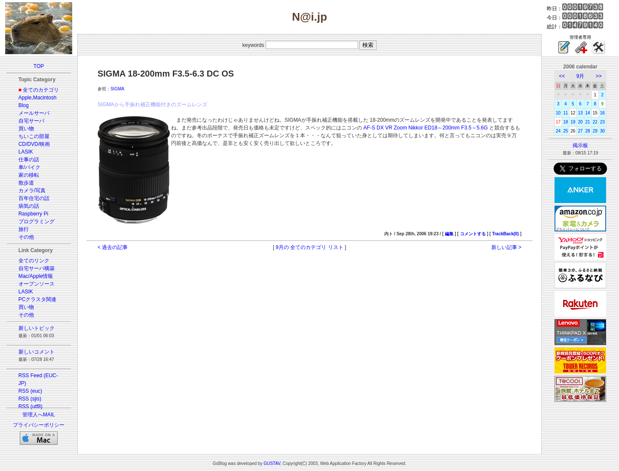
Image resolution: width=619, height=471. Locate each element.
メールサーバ (33, 113)
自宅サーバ (31, 121)
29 (595, 131)
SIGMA (117, 88)
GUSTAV (272, 463)
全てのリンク (33, 261)
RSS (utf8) (30, 406)
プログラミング (36, 222)
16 (602, 113)
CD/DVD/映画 (34, 144)
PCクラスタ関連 (37, 299)
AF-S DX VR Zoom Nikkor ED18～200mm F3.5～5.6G (425, 128)
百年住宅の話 (33, 198)
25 (565, 131)
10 (558, 113)
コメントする (473, 233)
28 (587, 131)
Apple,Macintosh (37, 98)
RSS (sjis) (29, 399)
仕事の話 (28, 160)
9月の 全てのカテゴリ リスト (309, 247)
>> (599, 76)
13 (580, 113)
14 (587, 113)
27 (580, 131)
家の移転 (28, 175)
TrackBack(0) (505, 233)
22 (595, 122)
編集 (449, 233)
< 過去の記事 (113, 247)
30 (602, 131)
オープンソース (36, 284)
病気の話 (28, 206)
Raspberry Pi (33, 214)
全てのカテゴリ (41, 90)
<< (562, 76)
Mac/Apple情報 (35, 276)
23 (602, 122)
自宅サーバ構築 (36, 268)
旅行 (23, 229)
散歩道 (26, 183)
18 (565, 122)
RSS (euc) (30, 391)
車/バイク (29, 167)
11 (565, 113)
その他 (26, 237)
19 (572, 122)
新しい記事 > (506, 247)
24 (558, 131)
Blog (23, 105)
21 (587, 122)
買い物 (26, 129)
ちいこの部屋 (33, 136)
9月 (580, 76)
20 (580, 122)
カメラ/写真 (32, 191)
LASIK (25, 152)
